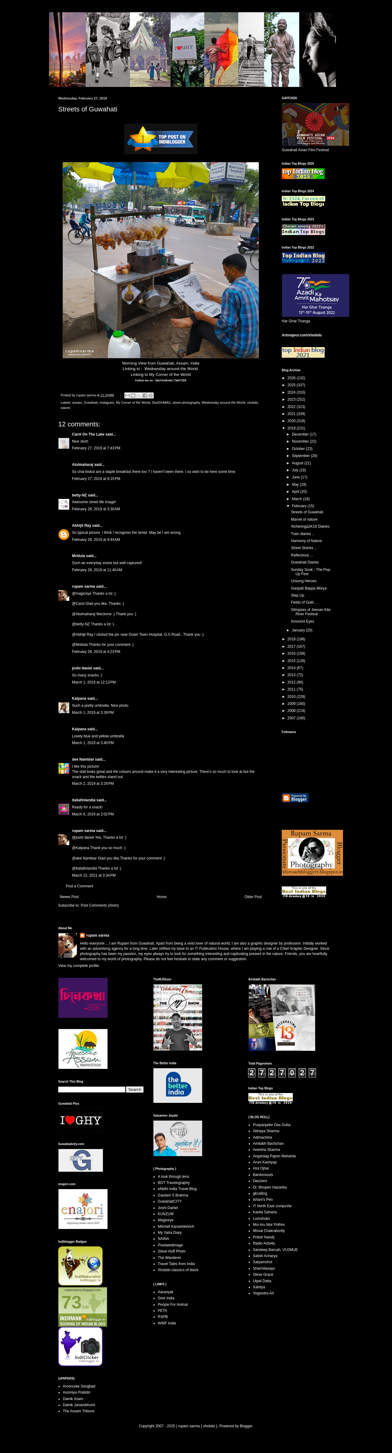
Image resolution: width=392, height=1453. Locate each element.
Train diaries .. (302, 534)
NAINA (163, 1239)
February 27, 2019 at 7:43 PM (96, 448)
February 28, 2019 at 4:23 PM (96, 652)
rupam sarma (83, 586)
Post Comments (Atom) (100, 905)
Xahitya (259, 1287)
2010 (292, 697)
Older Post (253, 897)
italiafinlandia (84, 800)
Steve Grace (263, 1274)
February (299, 506)
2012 (292, 682)
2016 (292, 653)
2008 (292, 711)
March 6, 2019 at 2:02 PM (93, 814)
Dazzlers (260, 1181)
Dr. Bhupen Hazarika (270, 1187)
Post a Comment (79, 886)
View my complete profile (78, 966)
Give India (166, 1298)
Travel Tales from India (176, 1264)
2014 (292, 668)
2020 (292, 421)
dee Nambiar (83, 759)
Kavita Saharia (265, 1212)
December (301, 434)
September (301, 456)
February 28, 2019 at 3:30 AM (96, 509)
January (299, 630)
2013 (292, 675)
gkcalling (260, 1193)
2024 (292, 392)
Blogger (246, 1426)
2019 (292, 428)
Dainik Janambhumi (79, 1405)
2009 (292, 704)
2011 (292, 689)
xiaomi (65, 408)
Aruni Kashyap (265, 1162)
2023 (292, 399)
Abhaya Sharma (266, 1131)
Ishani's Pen (263, 1199)
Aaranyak (165, 1292)
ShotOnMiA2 (161, 402)
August (298, 463)
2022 (292, 407)
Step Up (297, 595)
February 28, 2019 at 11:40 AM (97, 570)
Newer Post (69, 897)
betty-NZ (79, 495)
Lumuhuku (261, 1218)
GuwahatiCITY (170, 1201)
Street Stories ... (304, 548)
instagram (107, 402)
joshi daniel (82, 668)
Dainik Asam (73, 1399)
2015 (292, 661)
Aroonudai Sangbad (79, 1386)
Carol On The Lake (88, 434)
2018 (292, 639)
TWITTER (180, 380)
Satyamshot (262, 1262)
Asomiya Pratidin (76, 1392)
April (296, 491)
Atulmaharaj (82, 464)
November (301, 441)
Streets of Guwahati (307, 512)
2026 (292, 378)
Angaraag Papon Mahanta (274, 1156)
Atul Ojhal (261, 1168)
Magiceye (165, 1220)
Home (162, 897)
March (297, 499)
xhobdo (252, 402)
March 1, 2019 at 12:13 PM (94, 682)
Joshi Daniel (168, 1208)
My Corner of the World (170, 374)
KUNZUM (165, 1214)
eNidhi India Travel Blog (177, 1189)
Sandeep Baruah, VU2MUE (275, 1250)
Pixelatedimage (170, 1245)
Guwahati (91, 402)
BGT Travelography (174, 1183)
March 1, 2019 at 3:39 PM (93, 712)
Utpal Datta (262, 1281)
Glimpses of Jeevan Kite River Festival (310, 612)
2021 (292, 414)
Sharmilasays (264, 1268)
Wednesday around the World (171, 368)
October (299, 449)
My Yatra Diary (170, 1232)
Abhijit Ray (81, 525)
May (296, 484)
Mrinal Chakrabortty (269, 1231)
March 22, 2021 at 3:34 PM (94, 875)
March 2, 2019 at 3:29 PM (93, 783)
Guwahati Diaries (305, 562)
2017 (292, 646)
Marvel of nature (304, 519)
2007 (292, 718)
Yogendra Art (263, 1293)
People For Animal (173, 1304)
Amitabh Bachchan (268, 1143)
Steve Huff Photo (172, 1251)
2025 (292, 385)
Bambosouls (263, 1175)
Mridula (78, 556)
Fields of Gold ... (304, 602)
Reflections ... (302, 555)
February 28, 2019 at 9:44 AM (96, 539)
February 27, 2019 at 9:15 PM (96, 479)
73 (71, 1302)
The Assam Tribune (78, 1411)
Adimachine (262, 1137)
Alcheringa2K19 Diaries (310, 526)
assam (77, 402)
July (296, 470)
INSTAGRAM (163, 380)
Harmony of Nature (306, 541)
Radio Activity (264, 1243)
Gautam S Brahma (173, 1195)
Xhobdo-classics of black (178, 1270)
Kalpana (79, 698)
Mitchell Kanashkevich (176, 1226)
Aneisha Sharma (266, 1150)
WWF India (167, 1323)
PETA (162, 1311)
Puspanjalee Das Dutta (272, 1125)
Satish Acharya (265, 1256)
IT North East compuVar (272, 1206)
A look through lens (173, 1176)
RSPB (163, 1317)
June (296, 477)
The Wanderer (169, 1258)
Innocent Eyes (302, 621)
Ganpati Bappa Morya (309, 588)
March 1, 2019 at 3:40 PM (93, 743)
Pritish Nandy (264, 1237)
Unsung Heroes (303, 581)
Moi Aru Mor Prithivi (269, 1225)
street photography (186, 402)
